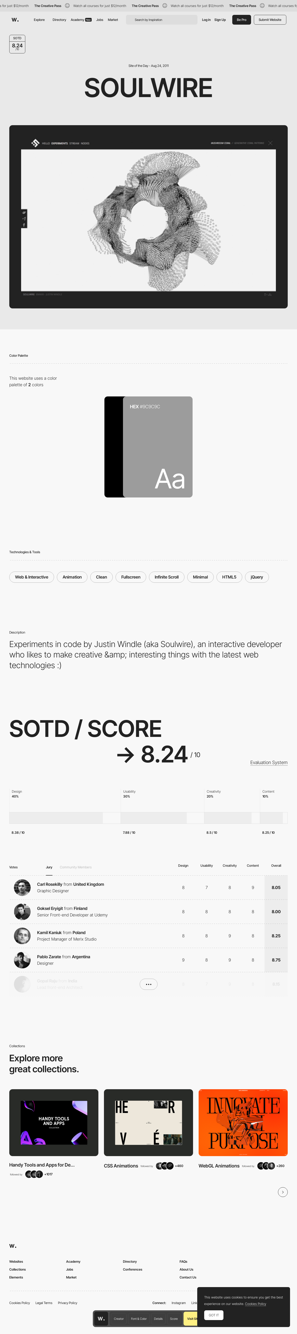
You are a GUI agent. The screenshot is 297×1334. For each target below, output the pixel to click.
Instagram (179, 1303)
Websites (16, 1261)
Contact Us (188, 1277)
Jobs (99, 20)
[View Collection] (53, 1122)
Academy (81, 20)
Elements (16, 1277)
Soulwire (148, 87)
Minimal (200, 577)
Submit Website (270, 20)
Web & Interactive (31, 577)
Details (158, 1319)
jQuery (257, 577)
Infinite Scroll (167, 577)
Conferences (132, 1269)
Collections (17, 1269)
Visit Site (193, 1319)
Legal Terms (44, 1303)
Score (174, 1319)
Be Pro (241, 20)
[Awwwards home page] (101, 1319)
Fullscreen (130, 577)
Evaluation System (269, 762)
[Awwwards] (15, 20)
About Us (186, 1269)
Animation (72, 577)
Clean (101, 577)
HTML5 (229, 577)
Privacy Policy (67, 1303)
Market (113, 20)
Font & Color (139, 1319)
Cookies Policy (19, 1303)
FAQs (183, 1261)
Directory (59, 20)
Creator (119, 1319)
